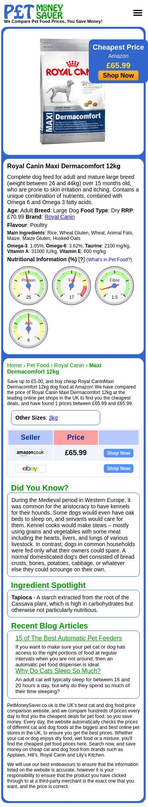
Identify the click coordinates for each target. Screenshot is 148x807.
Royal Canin (60, 217)
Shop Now (118, 75)
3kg (53, 418)
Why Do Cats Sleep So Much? (58, 671)
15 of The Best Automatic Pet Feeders (68, 638)
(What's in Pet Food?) (109, 259)
